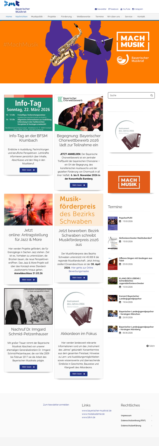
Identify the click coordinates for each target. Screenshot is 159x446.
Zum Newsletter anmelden (56, 404)
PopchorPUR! (125, 218)
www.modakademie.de (93, 414)
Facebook (113, 9)
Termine (100, 16)
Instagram (137, 9)
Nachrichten (22, 16)
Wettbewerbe (83, 16)
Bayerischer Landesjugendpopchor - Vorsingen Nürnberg (136, 328)
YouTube (125, 9)
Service (128, 16)
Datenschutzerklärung (131, 425)
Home (9, 16)
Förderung (66, 16)
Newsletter (100, 9)
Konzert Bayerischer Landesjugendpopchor (130, 297)
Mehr (150, 346)
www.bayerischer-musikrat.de (96, 410)
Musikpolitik (37, 16)
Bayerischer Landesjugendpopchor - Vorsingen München (136, 312)
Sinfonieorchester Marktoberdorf (135, 238)
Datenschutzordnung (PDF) (133, 420)
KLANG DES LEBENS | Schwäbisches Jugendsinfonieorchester (131, 281)
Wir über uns (113, 16)
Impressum (126, 415)
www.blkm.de (88, 417)
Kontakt (141, 16)
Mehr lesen (28, 170)
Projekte (52, 16)
